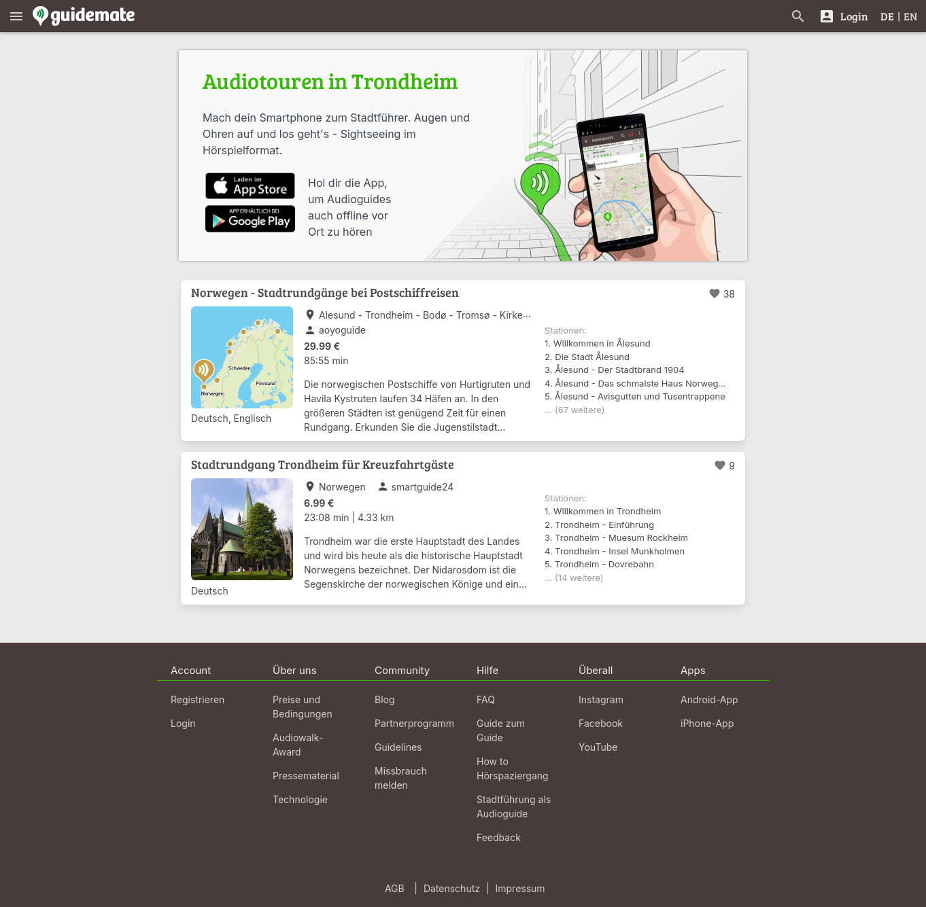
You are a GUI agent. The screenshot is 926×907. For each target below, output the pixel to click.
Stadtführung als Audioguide (514, 806)
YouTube (598, 747)
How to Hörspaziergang (513, 768)
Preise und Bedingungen (302, 706)
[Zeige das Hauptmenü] (16, 16)
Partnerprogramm (414, 723)
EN (910, 16)
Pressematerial (306, 775)
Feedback (499, 837)
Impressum (520, 888)
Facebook (601, 723)
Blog (385, 699)
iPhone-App (707, 723)
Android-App (709, 699)
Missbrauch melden (401, 778)
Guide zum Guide (501, 730)
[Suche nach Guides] (798, 16)
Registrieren (197, 699)
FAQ (486, 699)
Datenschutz (452, 888)
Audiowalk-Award (298, 745)
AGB (395, 888)
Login (183, 723)
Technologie (300, 799)
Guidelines (398, 747)
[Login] (843, 16)
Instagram (601, 699)
